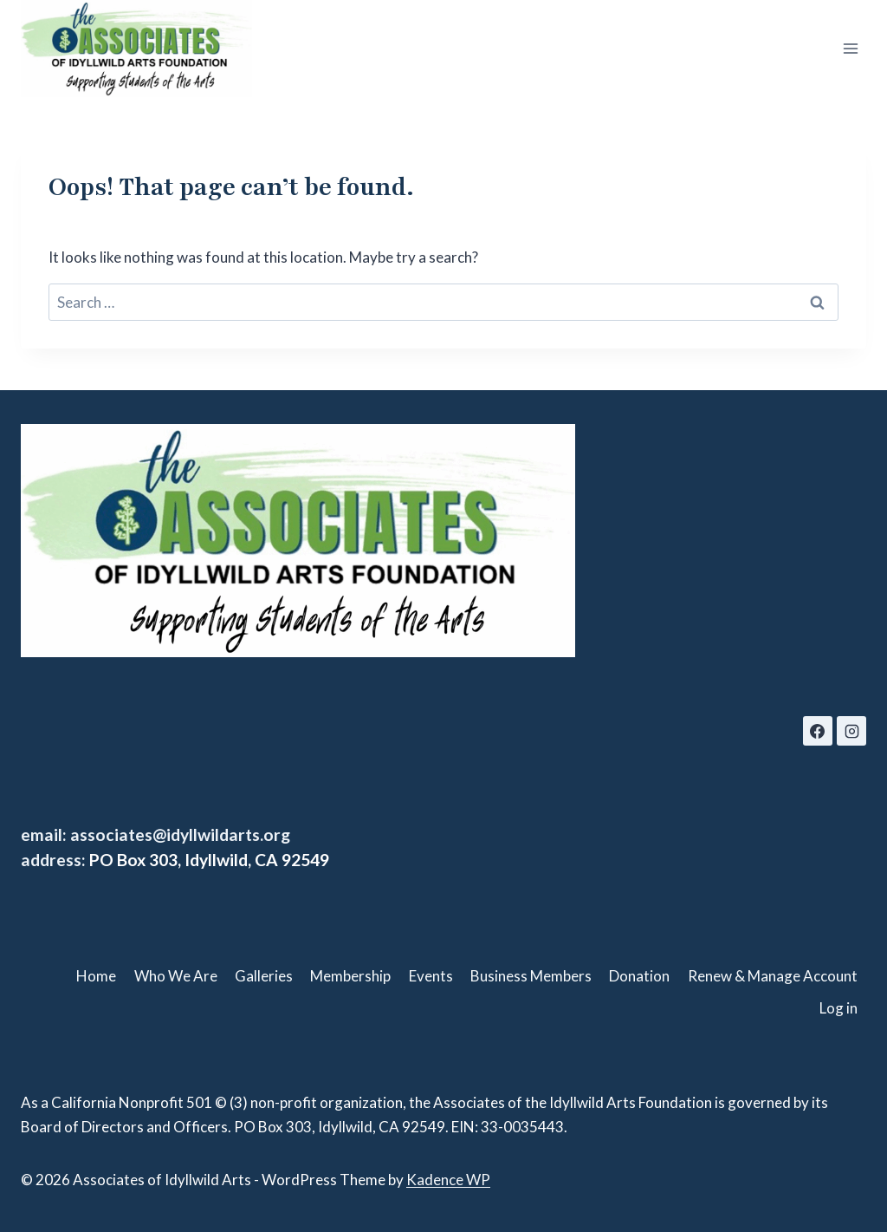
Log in (838, 1008)
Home (96, 976)
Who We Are (175, 976)
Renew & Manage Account (773, 976)
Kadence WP (448, 1179)
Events (431, 976)
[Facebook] (817, 731)
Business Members (531, 976)
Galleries (264, 976)
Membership (350, 976)
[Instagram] (851, 731)
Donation (639, 976)
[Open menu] (850, 49)
